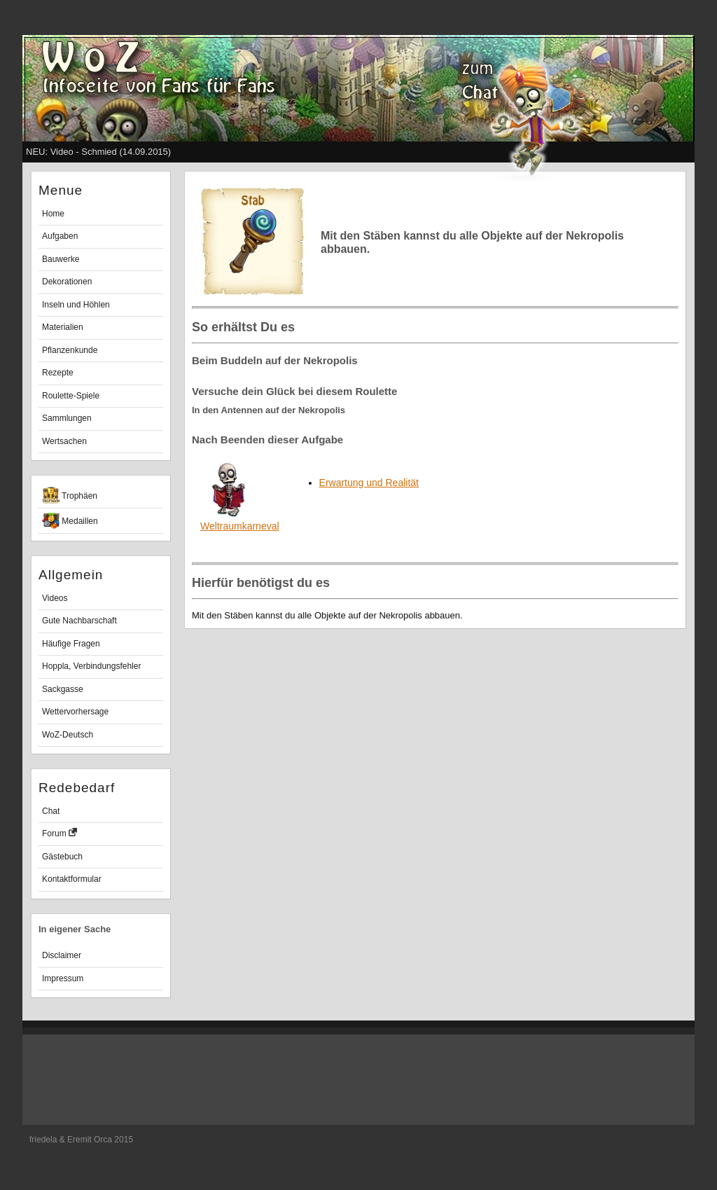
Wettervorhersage (75, 712)
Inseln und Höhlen (76, 305)
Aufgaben (60, 236)
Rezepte (58, 373)
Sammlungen (67, 418)
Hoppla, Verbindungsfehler (91, 666)
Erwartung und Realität (369, 482)
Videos (54, 598)
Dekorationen (67, 281)
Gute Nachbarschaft (79, 620)
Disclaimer (61, 955)
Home (53, 214)
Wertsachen (64, 441)
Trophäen (69, 495)
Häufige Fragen (71, 644)
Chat (51, 811)
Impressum (62, 978)
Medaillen (70, 521)
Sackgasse (62, 689)
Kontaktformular (72, 879)
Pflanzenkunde (69, 350)
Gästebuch (62, 857)
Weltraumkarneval (239, 520)
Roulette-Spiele (70, 396)
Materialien (62, 327)
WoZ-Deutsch (67, 735)
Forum (59, 833)
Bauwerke (60, 259)
